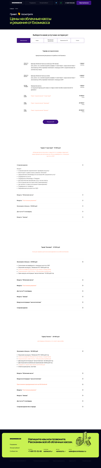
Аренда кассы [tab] (23, 40)
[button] (83, 3)
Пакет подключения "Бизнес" (40, 110)
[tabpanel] (50, 87)
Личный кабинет (44, 3)
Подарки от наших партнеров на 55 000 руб (31, 364)
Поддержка (32, 3)
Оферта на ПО (72, 461)
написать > (61, 451)
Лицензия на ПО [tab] (64, 40)
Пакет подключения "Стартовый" (41, 96)
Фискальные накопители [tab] (50, 40)
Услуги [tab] (77, 40)
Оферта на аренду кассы (59, 461)
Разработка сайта (87, 461)
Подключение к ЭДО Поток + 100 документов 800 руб (34, 271)
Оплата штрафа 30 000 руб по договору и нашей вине (34, 269)
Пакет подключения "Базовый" (40, 103)
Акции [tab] (37, 40)
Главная (12, 8)
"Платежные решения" (29, 285)
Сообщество (14, 451)
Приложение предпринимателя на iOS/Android (32, 384)
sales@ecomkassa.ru (77, 451)
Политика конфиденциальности (41, 461)
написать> (48, 451)
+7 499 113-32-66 (70, 3)
